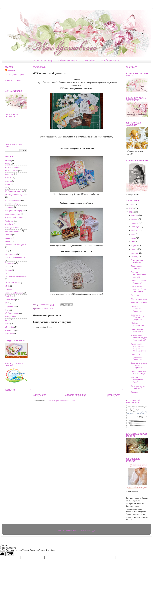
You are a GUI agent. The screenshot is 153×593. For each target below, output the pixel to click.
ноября (135, 219)
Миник (7, 241)
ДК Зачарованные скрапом (16, 194)
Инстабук (9, 207)
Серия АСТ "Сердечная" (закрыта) (137, 356)
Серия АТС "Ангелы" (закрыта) (139, 282)
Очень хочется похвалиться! (137, 330)
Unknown (11, 71)
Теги (6, 310)
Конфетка (9, 221)
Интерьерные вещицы (14, 210)
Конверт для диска (12, 214)
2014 (131, 212)
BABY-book (9, 334)
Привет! (134, 392)
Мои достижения (110, 60)
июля (134, 234)
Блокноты (9, 174)
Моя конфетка (11, 254)
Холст (7, 323)
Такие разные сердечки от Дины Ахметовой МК (139, 337)
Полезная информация (14, 293)
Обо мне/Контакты (68, 60)
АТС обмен (90, 60)
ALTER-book (10, 330)
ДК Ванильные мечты (14, 191)
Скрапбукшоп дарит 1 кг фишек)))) (139, 372)
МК (6, 250)
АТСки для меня (46, 308)
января (134, 257)
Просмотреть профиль (14, 74)
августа (135, 230)
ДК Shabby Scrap (11, 204)
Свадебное (9, 296)
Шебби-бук (9, 327)
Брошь (7, 184)
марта (135, 249)
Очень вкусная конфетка (137, 261)
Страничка (9, 306)
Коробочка (9, 224)
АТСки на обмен (11, 171)
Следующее (39, 394)
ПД (6, 273)
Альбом (8, 160)
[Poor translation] (10, 554)
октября (135, 223)
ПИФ (7, 286)
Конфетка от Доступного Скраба (137, 379)
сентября (136, 227)
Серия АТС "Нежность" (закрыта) (137, 317)
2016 (131, 204)
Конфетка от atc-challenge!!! (138, 387)
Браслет (8, 181)
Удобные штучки (12, 313)
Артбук (8, 164)
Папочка (8, 270)
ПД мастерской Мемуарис (15, 277)
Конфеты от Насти (139, 303)
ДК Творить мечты (13, 200)
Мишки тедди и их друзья (15, 245)
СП (6, 303)
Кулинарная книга (12, 228)
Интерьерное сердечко (136, 267)
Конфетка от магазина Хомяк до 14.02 (138, 274)
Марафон (8, 238)
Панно (7, 266)
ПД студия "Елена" (13, 282)
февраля (135, 253)
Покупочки (9, 289)
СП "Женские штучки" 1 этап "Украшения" (138, 289)
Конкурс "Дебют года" (14, 217)
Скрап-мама (10, 300)
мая (133, 242)
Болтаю (8, 177)
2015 (131, 208)
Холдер (7, 320)
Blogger (92, 530)
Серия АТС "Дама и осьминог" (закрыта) (139, 365)
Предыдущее (112, 394)
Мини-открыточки (139, 299)
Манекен (8, 234)
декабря (135, 215)
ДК (6, 188)
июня (134, 238)
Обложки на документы (15, 257)
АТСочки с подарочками (137, 324)
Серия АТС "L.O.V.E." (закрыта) (136, 308)
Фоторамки (10, 317)
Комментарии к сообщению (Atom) (62, 401)
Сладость (135, 295)
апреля (134, 245)
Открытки (9, 263)
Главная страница (43, 60)
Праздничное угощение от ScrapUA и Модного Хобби (138, 347)
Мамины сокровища (13, 231)
